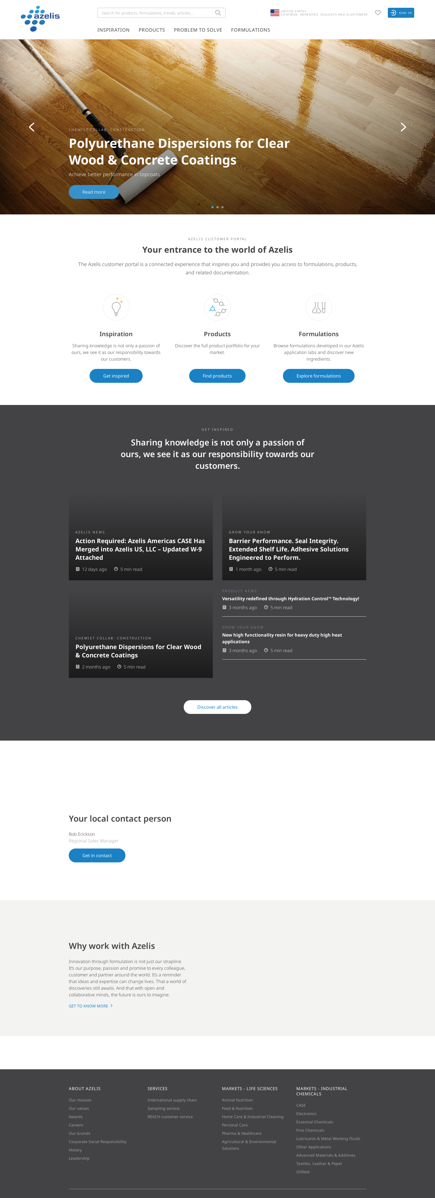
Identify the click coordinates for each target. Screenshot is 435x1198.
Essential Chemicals (314, 1121)
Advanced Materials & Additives (325, 1155)
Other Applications (313, 1146)
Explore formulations (319, 376)
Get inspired (116, 376)
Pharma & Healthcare (242, 1133)
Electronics (306, 1113)
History (75, 1150)
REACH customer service (170, 1116)
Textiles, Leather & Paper (319, 1163)
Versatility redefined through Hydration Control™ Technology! (290, 599)
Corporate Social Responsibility (98, 1141)
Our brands (79, 1133)
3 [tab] (222, 207)
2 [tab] (217, 207)
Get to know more (91, 1006)
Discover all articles (217, 707)
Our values (79, 1108)
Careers (76, 1125)
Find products (217, 376)
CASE (301, 1105)
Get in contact (97, 855)
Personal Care (235, 1125)
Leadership (79, 1158)
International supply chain (172, 1100)
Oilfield (303, 1171)
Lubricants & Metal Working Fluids (328, 1138)
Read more (93, 192)
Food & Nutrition (237, 1108)
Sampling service (163, 1108)
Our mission (80, 1100)
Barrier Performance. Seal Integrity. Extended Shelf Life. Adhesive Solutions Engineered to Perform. (289, 548)
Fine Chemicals (310, 1130)
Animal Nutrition (237, 1100)
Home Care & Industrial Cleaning (253, 1116)
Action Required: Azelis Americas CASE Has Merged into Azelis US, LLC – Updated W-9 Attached (140, 548)
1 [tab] (212, 207)
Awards (76, 1116)
